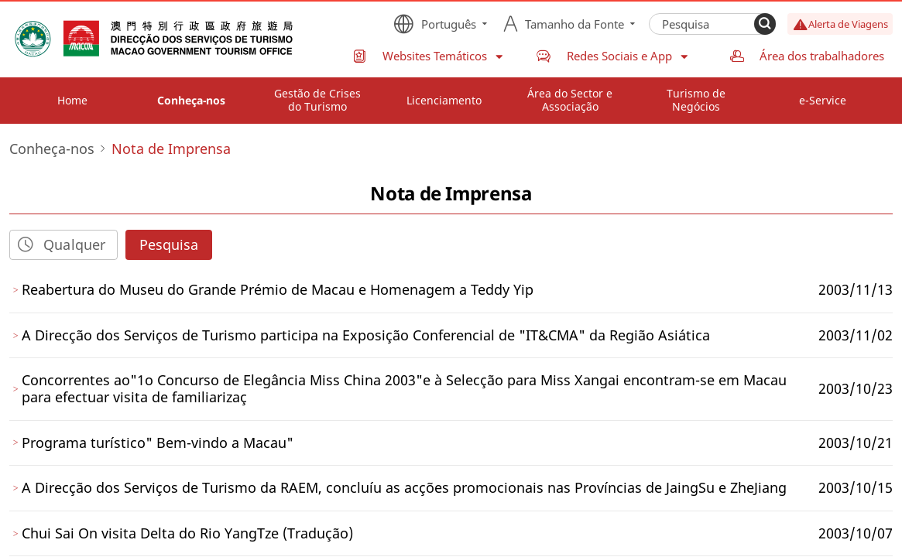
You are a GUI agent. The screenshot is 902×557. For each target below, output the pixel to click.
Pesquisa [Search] (168, 244)
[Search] (765, 24)
